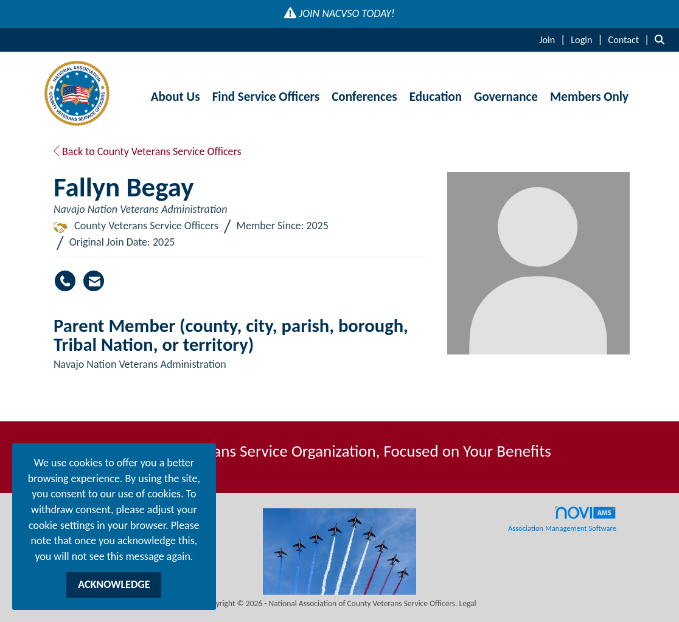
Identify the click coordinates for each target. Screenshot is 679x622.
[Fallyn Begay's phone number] (65, 280)
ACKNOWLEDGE (114, 584)
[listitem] (553, 39)
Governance (506, 97)
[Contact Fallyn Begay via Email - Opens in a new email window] (93, 280)
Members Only (589, 97)
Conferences (364, 97)
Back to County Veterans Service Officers (148, 151)
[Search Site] (662, 39)
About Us (175, 97)
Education (435, 97)
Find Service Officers (266, 97)
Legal (467, 603)
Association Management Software (562, 518)
